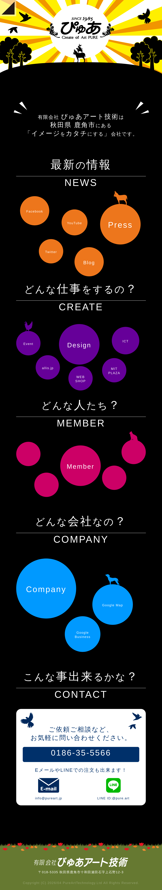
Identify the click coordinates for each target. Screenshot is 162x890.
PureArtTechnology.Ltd (82, 883)
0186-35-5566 (81, 752)
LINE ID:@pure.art (113, 785)
